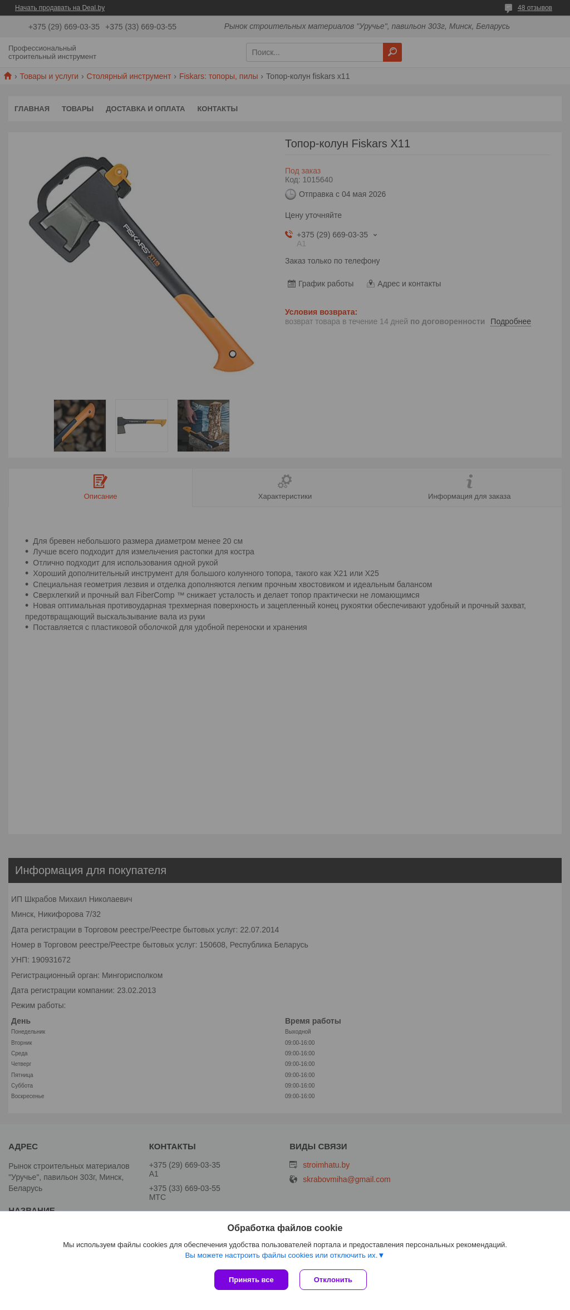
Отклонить (333, 1280)
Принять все (251, 1280)
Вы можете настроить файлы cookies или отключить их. (281, 1255)
